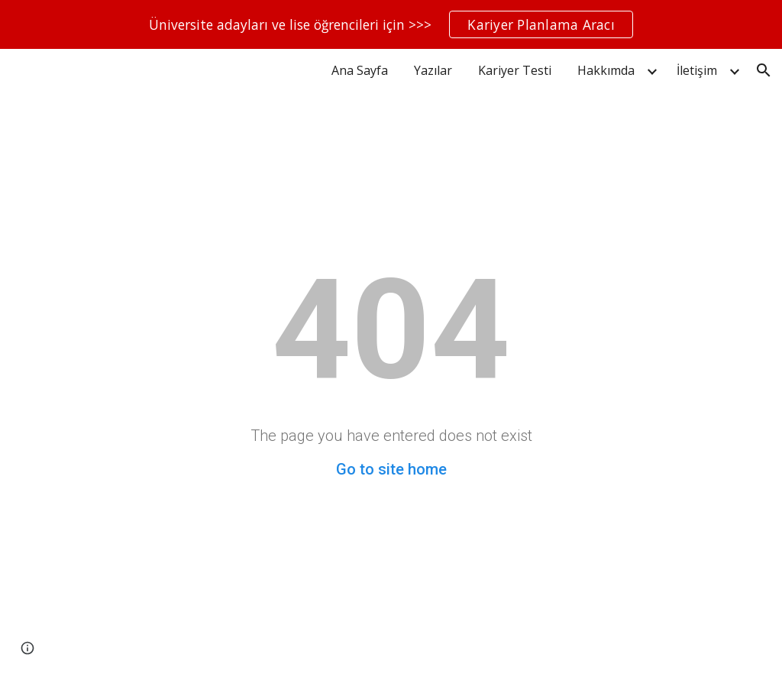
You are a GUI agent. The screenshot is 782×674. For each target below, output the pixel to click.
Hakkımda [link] (606, 70)
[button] (763, 70)
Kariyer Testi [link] (514, 70)
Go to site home (391, 469)
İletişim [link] (697, 70)
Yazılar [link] (433, 70)
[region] (391, 24)
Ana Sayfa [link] (359, 70)
